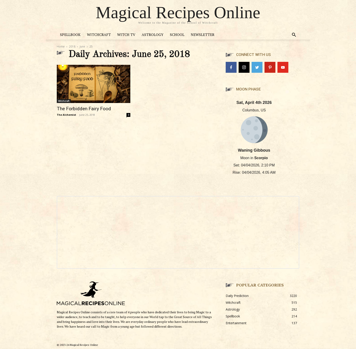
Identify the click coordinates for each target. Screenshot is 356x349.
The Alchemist (66, 114)
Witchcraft (99, 34)
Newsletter (202, 34)
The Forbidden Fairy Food (84, 108)
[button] (293, 35)
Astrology (152, 34)
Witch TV (126, 34)
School (177, 34)
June (82, 46)
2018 (72, 46)
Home (61, 46)
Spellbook (70, 34)
